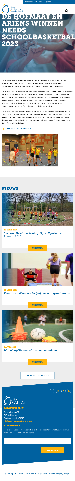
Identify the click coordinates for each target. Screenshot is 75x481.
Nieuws (38, 2)
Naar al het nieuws (37, 375)
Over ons (29, 2)
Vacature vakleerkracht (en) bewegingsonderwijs (37, 293)
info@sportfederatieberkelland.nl (18, 421)
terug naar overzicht (19, 129)
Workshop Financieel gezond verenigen (30, 350)
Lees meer (37, 248)
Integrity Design (62, 474)
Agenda (47, 2)
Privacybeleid (41, 474)
